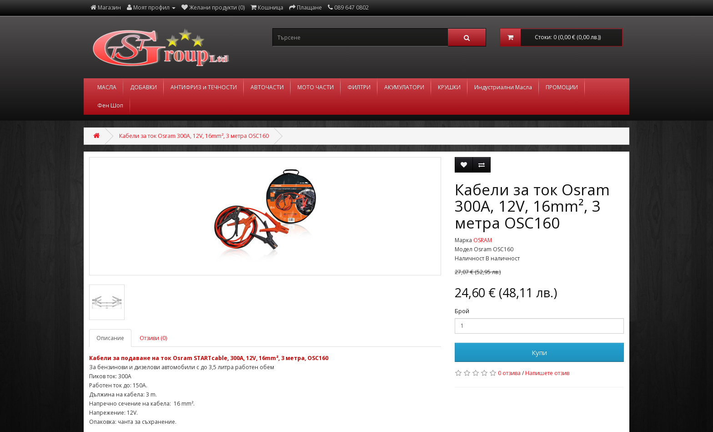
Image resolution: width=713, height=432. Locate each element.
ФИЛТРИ (359, 87)
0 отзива (509, 373)
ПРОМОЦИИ (562, 87)
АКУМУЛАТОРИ (404, 87)
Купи (539, 352)
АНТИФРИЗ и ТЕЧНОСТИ (204, 87)
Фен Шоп (110, 105)
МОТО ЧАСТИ (315, 87)
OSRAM (482, 240)
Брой (462, 311)
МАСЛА (106, 87)
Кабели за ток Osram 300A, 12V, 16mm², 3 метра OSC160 (194, 136)
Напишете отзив (547, 373)
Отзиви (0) (153, 338)
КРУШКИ (449, 87)
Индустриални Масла (503, 87)
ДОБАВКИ (143, 87)
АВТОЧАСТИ (267, 87)
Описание (110, 338)
